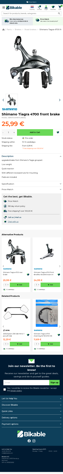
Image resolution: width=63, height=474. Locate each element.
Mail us (18, 217)
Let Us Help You (9, 398)
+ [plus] (7, 285)
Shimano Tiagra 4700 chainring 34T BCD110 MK (43, 335)
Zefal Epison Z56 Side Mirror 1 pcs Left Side (13, 335)
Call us (11, 217)
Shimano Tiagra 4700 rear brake (13, 273)
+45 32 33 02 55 (6, 451)
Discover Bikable (10, 405)
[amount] (5, 285)
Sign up (54, 382)
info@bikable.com (7, 453)
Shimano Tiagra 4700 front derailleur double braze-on (44, 273)
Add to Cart (35, 132)
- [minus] (3, 285)
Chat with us (13, 222)
